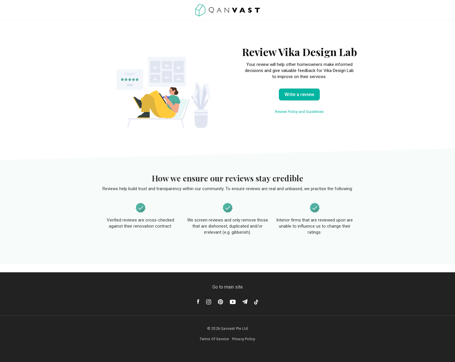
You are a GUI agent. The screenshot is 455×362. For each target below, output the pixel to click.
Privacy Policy (243, 339)
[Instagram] (208, 302)
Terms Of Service (214, 339)
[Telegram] (245, 301)
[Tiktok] (256, 302)
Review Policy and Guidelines (299, 111)
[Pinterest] (220, 302)
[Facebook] (198, 301)
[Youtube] (233, 302)
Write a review (299, 94)
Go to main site (227, 287)
